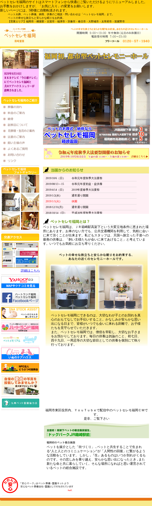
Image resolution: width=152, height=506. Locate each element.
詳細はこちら (30, 270)
